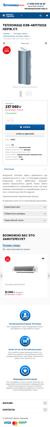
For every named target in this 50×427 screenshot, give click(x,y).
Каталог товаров (10, 15)
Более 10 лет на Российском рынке (25, 349)
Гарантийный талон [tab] (25, 219)
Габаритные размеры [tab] (25, 213)
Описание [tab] (25, 168)
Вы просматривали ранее (16, 249)
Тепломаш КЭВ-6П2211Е (15, 285)
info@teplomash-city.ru (36, 8)
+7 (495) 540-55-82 (36, 4)
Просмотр (43, 258)
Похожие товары (11, 245)
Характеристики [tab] (25, 206)
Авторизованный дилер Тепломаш (25, 324)
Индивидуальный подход (25, 379)
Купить (26, 127)
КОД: (7, 139)
